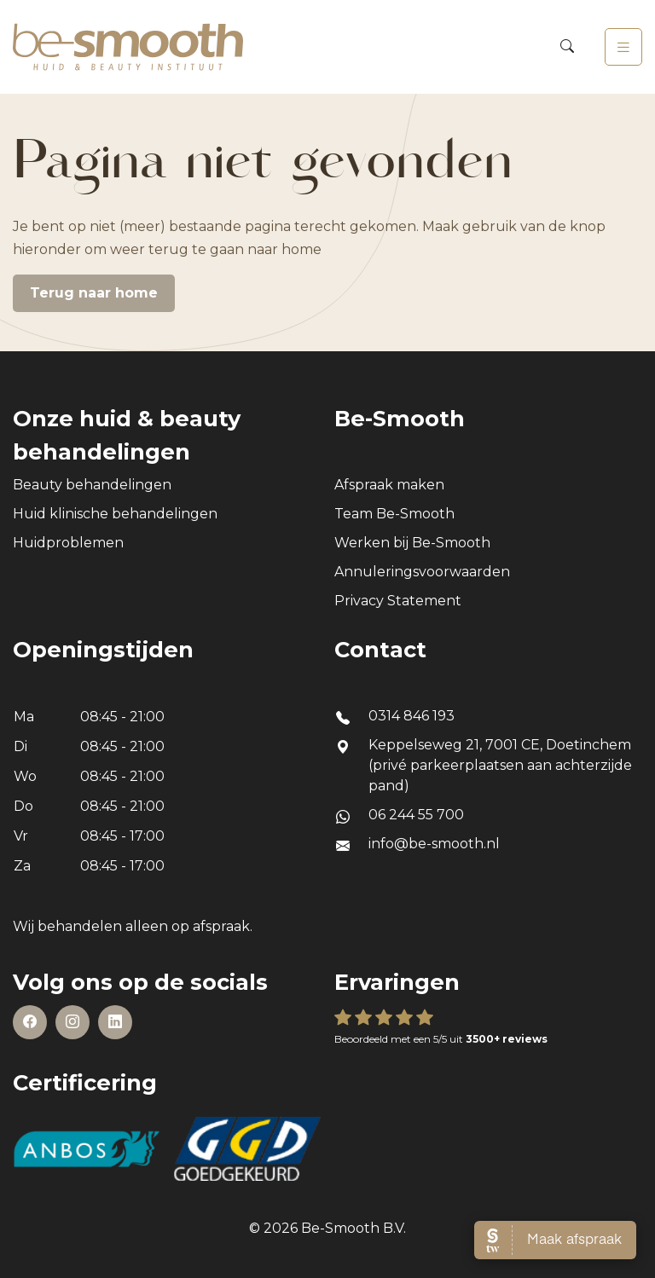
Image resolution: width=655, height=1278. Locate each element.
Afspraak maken (389, 485)
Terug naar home (94, 293)
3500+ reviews (507, 1038)
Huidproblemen (68, 543)
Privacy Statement (397, 601)
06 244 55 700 (416, 815)
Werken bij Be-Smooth (412, 543)
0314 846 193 (411, 716)
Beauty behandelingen (92, 485)
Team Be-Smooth (394, 514)
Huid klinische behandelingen (115, 514)
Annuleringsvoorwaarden (422, 572)
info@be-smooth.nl (434, 844)
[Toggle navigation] (623, 47)
